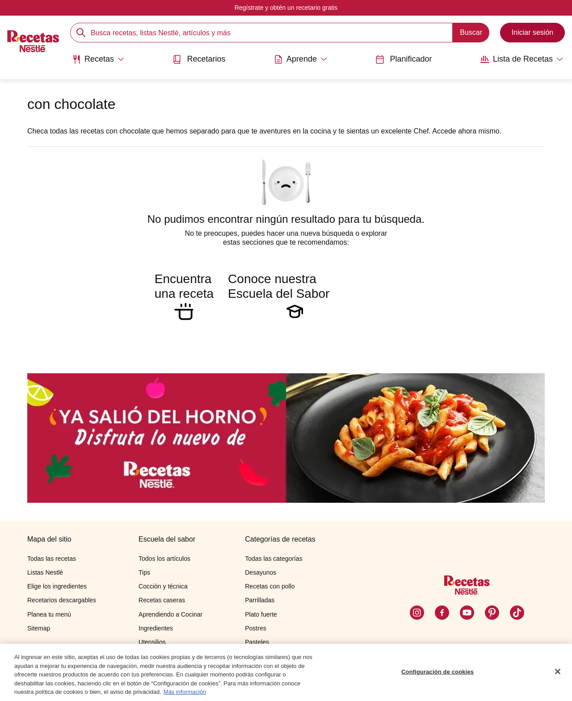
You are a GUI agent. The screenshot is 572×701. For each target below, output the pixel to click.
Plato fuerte (261, 614)
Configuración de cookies (437, 672)
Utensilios (152, 642)
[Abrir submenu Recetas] (98, 59)
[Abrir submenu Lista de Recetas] (521, 59)
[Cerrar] (558, 672)
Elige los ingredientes (57, 586)
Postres (255, 628)
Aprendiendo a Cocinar (170, 614)
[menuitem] (98, 62)
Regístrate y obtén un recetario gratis (286, 7)
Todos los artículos (164, 558)
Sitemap (38, 628)
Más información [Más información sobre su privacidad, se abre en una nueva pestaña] (185, 693)
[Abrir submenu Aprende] (300, 59)
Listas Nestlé (45, 572)
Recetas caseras (162, 600)
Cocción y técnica (163, 586)
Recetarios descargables (61, 600)
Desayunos (260, 572)
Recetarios (198, 59)
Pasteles (257, 642)
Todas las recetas (51, 558)
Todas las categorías (273, 558)
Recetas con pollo (269, 586)
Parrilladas (259, 600)
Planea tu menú (49, 614)
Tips (144, 572)
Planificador (403, 59)
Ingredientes (156, 628)
